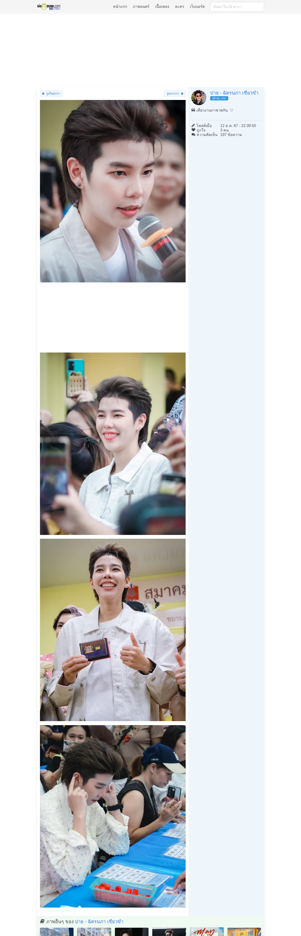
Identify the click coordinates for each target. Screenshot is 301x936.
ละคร (179, 7)
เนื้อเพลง (162, 7)
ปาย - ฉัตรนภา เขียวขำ (234, 92)
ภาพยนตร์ (141, 7)
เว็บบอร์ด (197, 7)
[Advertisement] (150, 50)
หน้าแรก (120, 7)
